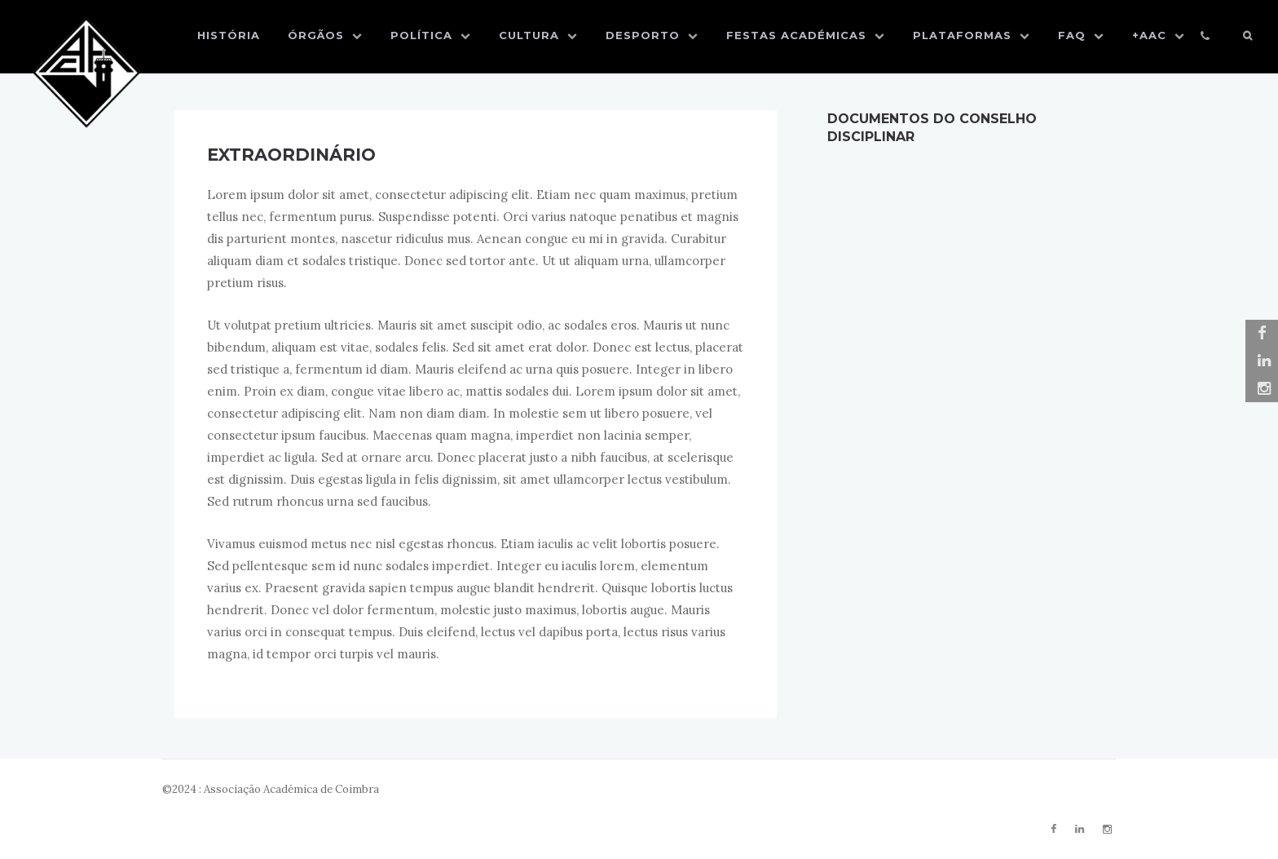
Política (430, 35)
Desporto (652, 35)
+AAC (1158, 35)
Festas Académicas (805, 35)
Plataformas (971, 35)
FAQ (1081, 35)
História (228, 35)
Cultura (538, 35)
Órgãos (325, 35)
